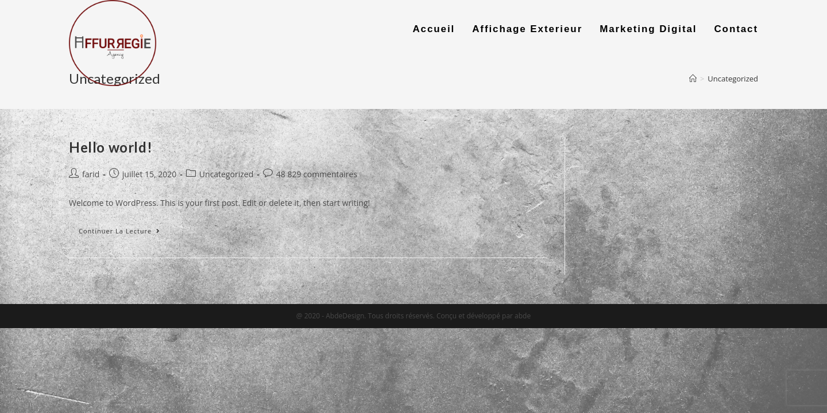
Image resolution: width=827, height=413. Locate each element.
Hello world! (110, 147)
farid (90, 174)
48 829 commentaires (316, 174)
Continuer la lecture (119, 231)
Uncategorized (226, 174)
